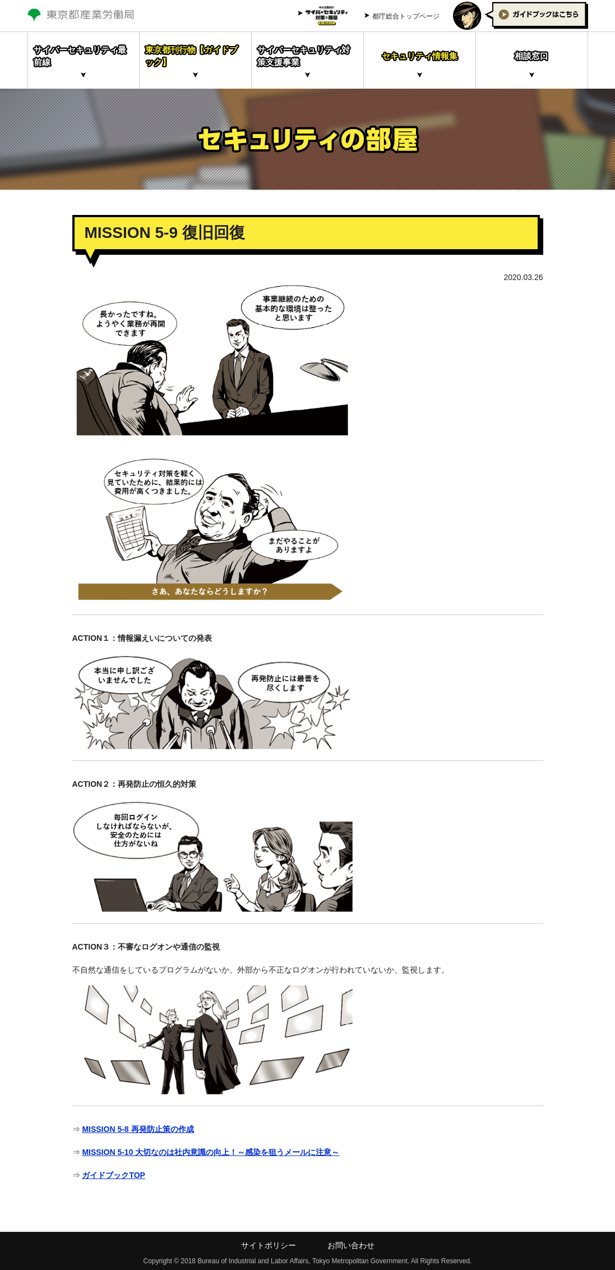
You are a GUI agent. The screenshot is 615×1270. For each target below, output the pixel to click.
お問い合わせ (350, 1245)
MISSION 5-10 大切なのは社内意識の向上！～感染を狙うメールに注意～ (210, 1152)
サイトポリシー (268, 1245)
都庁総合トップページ (406, 16)
